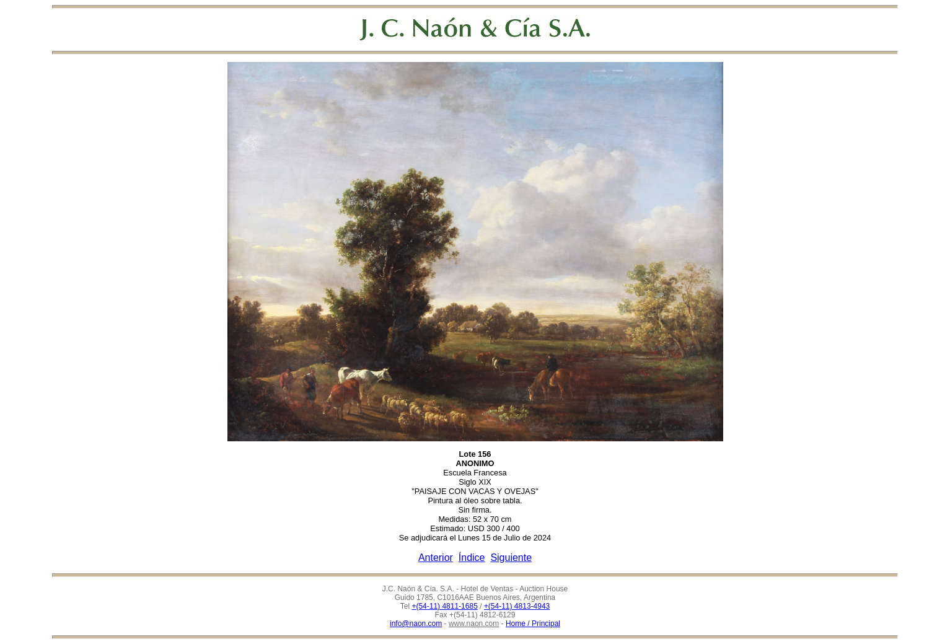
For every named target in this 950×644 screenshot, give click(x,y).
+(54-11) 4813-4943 (517, 606)
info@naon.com (416, 623)
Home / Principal (533, 623)
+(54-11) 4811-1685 (444, 606)
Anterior (435, 557)
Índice (472, 557)
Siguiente (511, 557)
